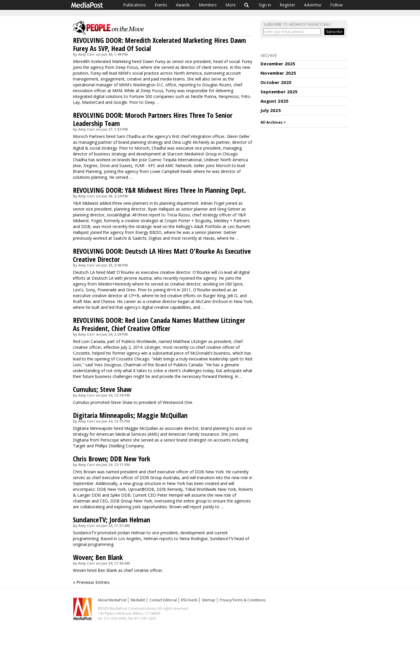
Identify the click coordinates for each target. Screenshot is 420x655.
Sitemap (208, 600)
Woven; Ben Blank (98, 557)
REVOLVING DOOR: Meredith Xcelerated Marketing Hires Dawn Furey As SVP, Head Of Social (159, 44)
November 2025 (278, 73)
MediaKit (138, 600)
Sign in (265, 5)
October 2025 (275, 82)
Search (246, 5)
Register (287, 5)
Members (208, 5)
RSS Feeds (189, 600)
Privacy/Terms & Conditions (242, 600)
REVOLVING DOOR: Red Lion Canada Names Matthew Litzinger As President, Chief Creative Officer (159, 324)
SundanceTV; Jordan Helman (111, 519)
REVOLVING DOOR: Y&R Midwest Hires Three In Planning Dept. (159, 190)
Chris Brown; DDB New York (111, 458)
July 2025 (270, 110)
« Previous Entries (91, 582)
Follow (336, 5)
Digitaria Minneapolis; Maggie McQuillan (130, 415)
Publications (134, 5)
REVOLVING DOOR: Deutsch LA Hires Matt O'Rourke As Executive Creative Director (162, 255)
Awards (183, 5)
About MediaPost (112, 600)
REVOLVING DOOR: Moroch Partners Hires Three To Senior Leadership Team (152, 119)
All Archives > (273, 122)
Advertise (312, 5)
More (230, 5)
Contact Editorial (163, 600)
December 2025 (277, 63)
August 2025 (274, 101)
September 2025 (279, 91)
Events (161, 5)
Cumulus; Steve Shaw (102, 389)
